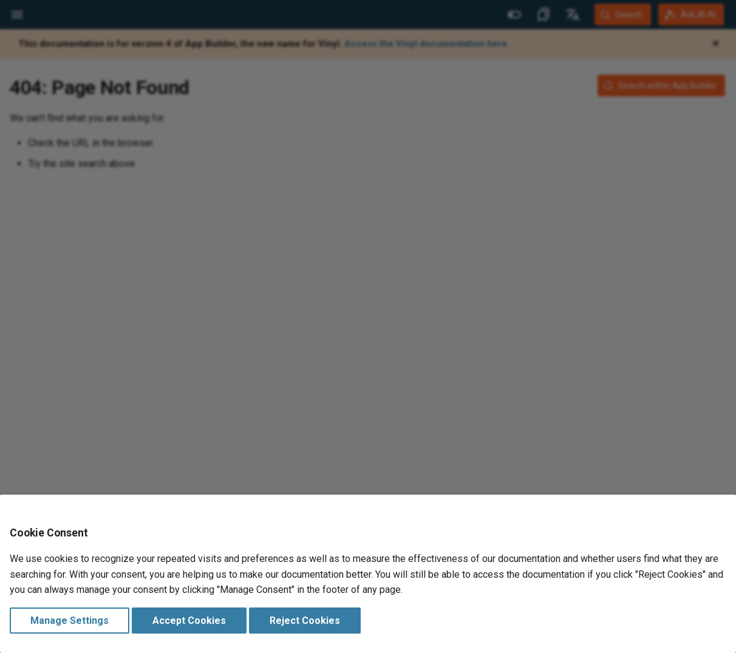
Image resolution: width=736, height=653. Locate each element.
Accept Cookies (189, 620)
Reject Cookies (305, 620)
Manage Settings (69, 620)
